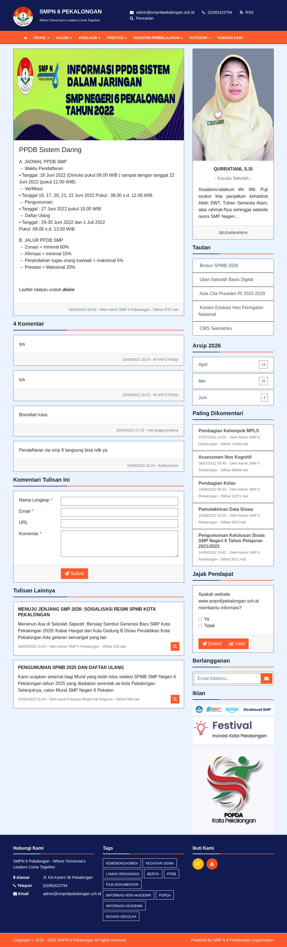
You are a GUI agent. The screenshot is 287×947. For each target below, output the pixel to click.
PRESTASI (117, 38)
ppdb (171, 874)
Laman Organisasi (122, 874)
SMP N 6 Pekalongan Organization (243, 940)
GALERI (64, 38)
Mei (233, 381)
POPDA (165, 895)
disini (69, 289)
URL (23, 522)
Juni (233, 398)
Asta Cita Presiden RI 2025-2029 (231, 293)
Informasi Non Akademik (128, 895)
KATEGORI (200, 38)
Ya (206, 619)
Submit (74, 573)
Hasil (237, 643)
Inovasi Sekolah (121, 917)
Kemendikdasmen (122, 863)
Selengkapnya (233, 233)
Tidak (209, 625)
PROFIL (41, 38)
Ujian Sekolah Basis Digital (225, 279)
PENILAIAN (89, 38)
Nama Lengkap (35, 500)
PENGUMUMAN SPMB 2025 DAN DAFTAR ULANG (71, 667)
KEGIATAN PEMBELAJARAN (158, 38)
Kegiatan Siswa (160, 863)
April (233, 364)
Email (26, 511)
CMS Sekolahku (215, 328)
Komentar (30, 533)
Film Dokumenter (122, 885)
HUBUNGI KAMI (230, 38)
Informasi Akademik (124, 906)
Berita (153, 874)
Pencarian (142, 18)
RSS (247, 12)
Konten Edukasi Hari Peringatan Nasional (230, 311)
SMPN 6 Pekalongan (75, 940)
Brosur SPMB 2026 (218, 265)
